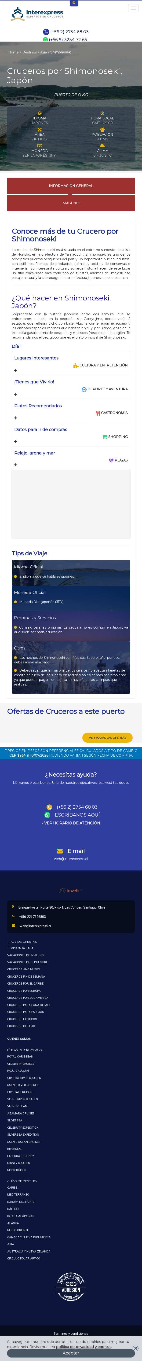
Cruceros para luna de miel (29, 1005)
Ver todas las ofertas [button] (107, 737)
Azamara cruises (21, 1113)
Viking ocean (17, 1106)
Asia (43, 52)
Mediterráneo (18, 1194)
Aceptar (71, 1353)
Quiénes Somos (19, 1039)
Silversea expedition (23, 1134)
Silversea (14, 1120)
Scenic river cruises (23, 1085)
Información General (71, 186)
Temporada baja (20, 948)
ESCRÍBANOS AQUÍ (77, 815)
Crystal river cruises (24, 1078)
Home (13, 52)
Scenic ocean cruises (23, 1142)
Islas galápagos (20, 1216)
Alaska (13, 1223)
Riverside (14, 1148)
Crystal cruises (19, 1092)
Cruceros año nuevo (23, 969)
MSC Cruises (17, 1170)
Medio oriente (18, 1230)
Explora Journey (20, 1156)
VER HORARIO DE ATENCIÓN (72, 823)
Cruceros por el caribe (25, 983)
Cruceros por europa (24, 990)
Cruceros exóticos (22, 1019)
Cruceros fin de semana (26, 976)
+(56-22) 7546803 (29, 916)
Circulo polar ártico (23, 1258)
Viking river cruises (22, 1099)
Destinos (29, 52)
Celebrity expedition (23, 1127)
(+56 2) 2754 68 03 (69, 31)
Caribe (12, 1187)
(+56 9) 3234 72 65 (68, 39)
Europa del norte (20, 1201)
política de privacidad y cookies (83, 1347)
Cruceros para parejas (25, 1012)
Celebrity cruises (20, 1063)
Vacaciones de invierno (25, 955)
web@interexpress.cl (71, 859)
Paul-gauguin (18, 1070)
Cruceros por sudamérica (27, 997)
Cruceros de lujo (21, 1026)
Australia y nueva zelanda (29, 1251)
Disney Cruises (18, 1163)
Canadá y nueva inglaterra (29, 1237)
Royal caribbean (20, 1056)
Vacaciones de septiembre (27, 962)
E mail (76, 851)
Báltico (13, 1209)
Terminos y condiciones (71, 1333)
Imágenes (71, 203)
